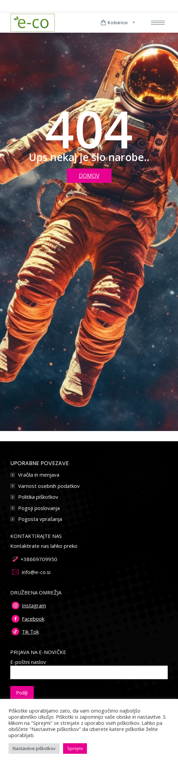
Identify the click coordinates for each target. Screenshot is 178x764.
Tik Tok (30, 631)
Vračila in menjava (38, 475)
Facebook (33, 618)
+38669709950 (38, 559)
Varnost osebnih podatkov (49, 486)
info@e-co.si (36, 572)
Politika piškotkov (38, 497)
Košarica (119, 23)
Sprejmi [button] (75, 748)
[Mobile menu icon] (158, 23)
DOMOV (89, 175)
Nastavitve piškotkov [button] (34, 748)
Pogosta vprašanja (40, 519)
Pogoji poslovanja (39, 508)
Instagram (34, 605)
